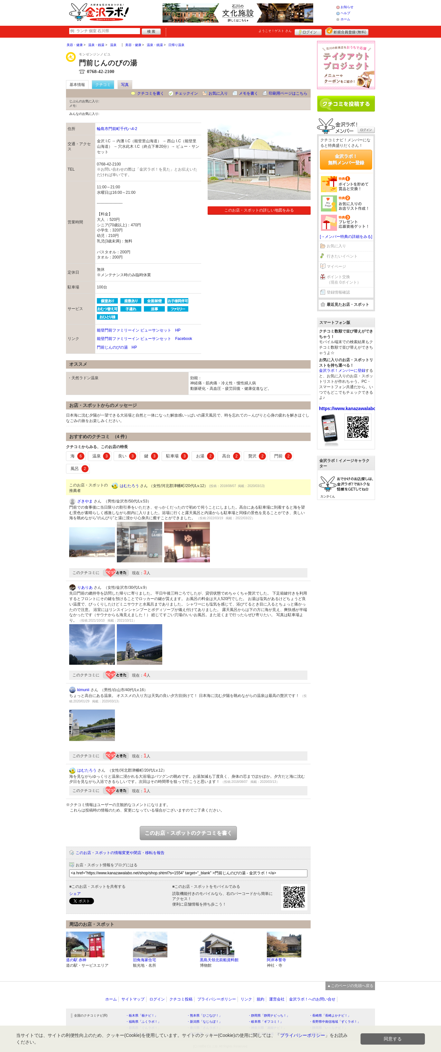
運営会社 (277, 999)
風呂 (79, 468)
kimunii (83, 690)
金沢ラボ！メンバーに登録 (342, 370)
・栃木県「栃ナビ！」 (142, 1015)
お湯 (205, 456)
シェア (75, 893)
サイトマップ (133, 999)
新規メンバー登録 (347, 31)
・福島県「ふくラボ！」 (143, 1021)
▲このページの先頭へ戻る (350, 985)
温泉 (101, 456)
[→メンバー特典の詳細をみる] (346, 236)
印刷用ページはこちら (288, 93)
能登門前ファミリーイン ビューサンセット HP (139, 330)
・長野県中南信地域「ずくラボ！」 (335, 1021)
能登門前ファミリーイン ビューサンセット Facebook (144, 338)
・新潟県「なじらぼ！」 (204, 1021)
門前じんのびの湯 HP (117, 347)
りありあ (85, 587)
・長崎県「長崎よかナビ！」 (330, 1015)
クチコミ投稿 (180, 999)
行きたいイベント (342, 256)
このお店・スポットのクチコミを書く (188, 833)
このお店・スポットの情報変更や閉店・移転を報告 (120, 852)
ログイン (308, 31)
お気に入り (218, 93)
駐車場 (177, 456)
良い (127, 456)
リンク (246, 999)
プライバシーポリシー (216, 999)
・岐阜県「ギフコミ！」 (265, 1021)
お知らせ (347, 7)
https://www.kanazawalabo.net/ (352, 408)
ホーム (345, 19)
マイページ (336, 266)
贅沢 (257, 456)
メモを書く (248, 93)
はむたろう (129, 486)
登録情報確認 (338, 292)
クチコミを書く (150, 93)
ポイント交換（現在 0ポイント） (344, 280)
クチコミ (103, 84)
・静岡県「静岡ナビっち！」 (269, 1015)
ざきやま (85, 501)
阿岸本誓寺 (276, 960)
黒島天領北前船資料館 (219, 960)
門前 (283, 456)
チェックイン (186, 93)
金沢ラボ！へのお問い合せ (312, 999)
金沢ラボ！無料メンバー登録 (346, 159)
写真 (125, 84)
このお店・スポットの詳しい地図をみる (259, 210)
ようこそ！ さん (275, 31)
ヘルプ (345, 13)
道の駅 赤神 (76, 960)
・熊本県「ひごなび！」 (204, 1015)
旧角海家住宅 (144, 960)
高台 (231, 456)
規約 (260, 999)
